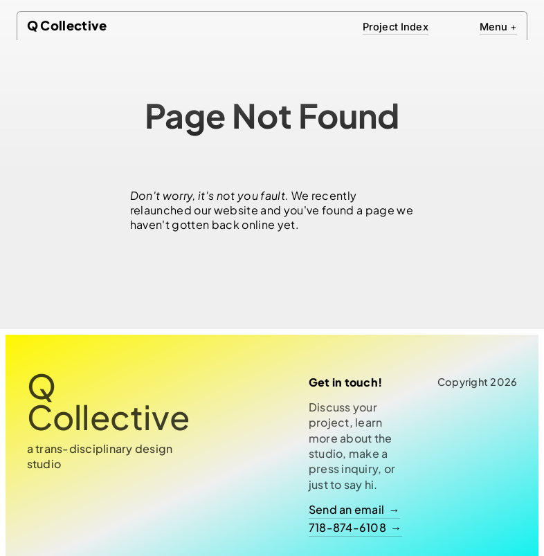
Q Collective (67, 25)
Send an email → (354, 509)
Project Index (395, 27)
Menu (499, 27)
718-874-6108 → (355, 527)
